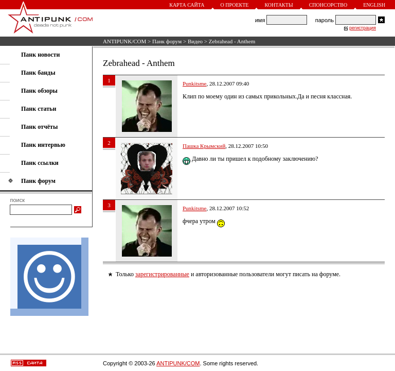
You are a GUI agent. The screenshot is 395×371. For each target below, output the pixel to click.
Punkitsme (194, 83)
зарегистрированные (162, 274)
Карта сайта (186, 5)
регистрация (362, 27)
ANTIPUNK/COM (124, 41)
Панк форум (167, 41)
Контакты (278, 5)
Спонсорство (328, 5)
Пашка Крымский (204, 146)
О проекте (235, 5)
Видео (195, 41)
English (374, 5)
